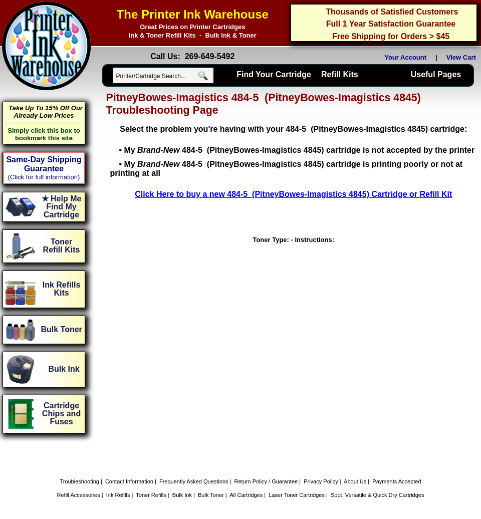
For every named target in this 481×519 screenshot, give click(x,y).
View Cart (462, 57)
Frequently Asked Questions (193, 481)
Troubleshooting (79, 481)
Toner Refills (151, 495)
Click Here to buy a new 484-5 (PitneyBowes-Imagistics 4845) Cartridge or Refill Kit (293, 194)
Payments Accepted (396, 481)
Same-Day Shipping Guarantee (43, 164)
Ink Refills (118, 495)
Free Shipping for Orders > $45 (390, 36)
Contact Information (129, 481)
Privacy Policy (321, 481)
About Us (355, 481)
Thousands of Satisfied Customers (392, 12)
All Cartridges (246, 495)
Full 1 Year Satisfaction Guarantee (390, 24)
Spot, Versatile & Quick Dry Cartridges (377, 495)
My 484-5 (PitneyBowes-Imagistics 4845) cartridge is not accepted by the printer (299, 150)
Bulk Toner (211, 495)
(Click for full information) (44, 177)
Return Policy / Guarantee (266, 481)
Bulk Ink (182, 495)
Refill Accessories (78, 495)
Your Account (405, 57)
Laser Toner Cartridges (297, 495)
